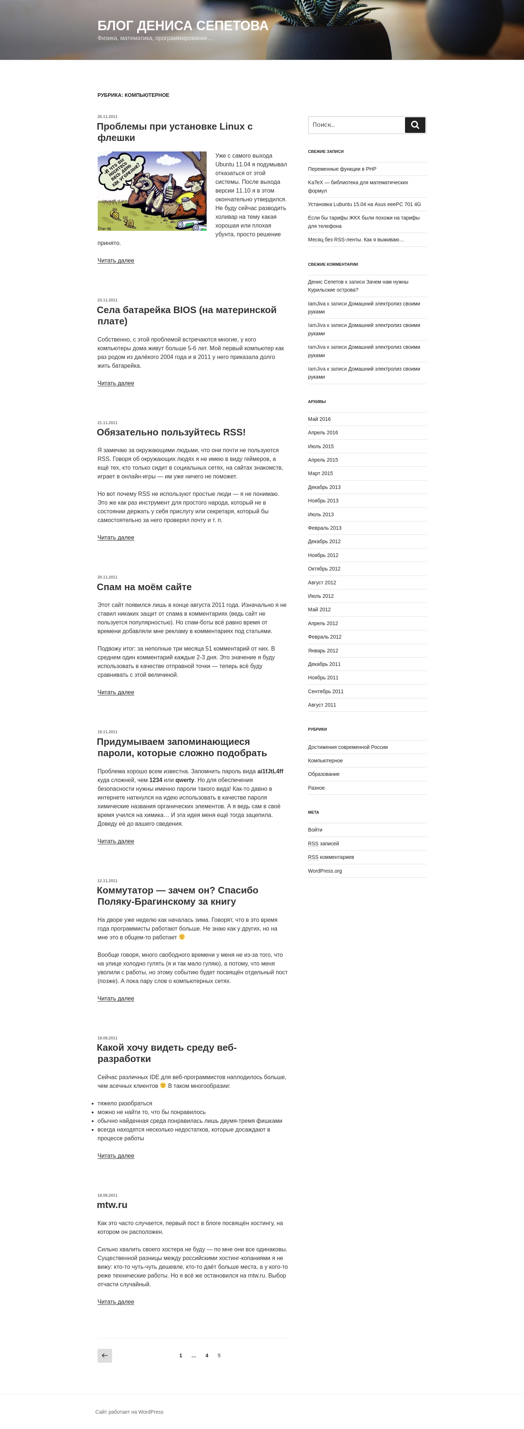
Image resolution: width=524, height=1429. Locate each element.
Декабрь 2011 (324, 664)
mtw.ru (112, 1204)
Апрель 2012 (323, 623)
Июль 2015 (321, 446)
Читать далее (116, 260)
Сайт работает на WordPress (129, 1412)
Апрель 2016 (323, 432)
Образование (324, 774)
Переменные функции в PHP (342, 169)
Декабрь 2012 (324, 541)
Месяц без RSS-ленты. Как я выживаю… (356, 239)
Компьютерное (325, 760)
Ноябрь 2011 (323, 677)
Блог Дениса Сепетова (183, 25)
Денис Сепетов (326, 282)
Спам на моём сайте (144, 586)
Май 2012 (319, 609)
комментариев (331, 857)
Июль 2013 (321, 514)
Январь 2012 (323, 651)
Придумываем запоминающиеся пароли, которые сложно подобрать (182, 747)
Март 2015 (320, 473)
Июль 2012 (321, 596)
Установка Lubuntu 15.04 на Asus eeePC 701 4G (364, 204)
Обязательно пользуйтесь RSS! (171, 432)
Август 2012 (322, 582)
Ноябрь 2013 (323, 501)
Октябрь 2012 (324, 569)
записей (323, 843)
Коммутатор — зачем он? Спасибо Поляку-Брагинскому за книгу (177, 896)
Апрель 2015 (323, 460)
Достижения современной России (348, 747)
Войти (315, 830)
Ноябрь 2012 (323, 555)
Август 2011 (322, 705)
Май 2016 (319, 419)
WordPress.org (325, 871)
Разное (316, 788)
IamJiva (317, 304)
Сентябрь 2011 (326, 691)
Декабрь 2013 (324, 487)
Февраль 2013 (325, 528)
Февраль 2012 (325, 637)
